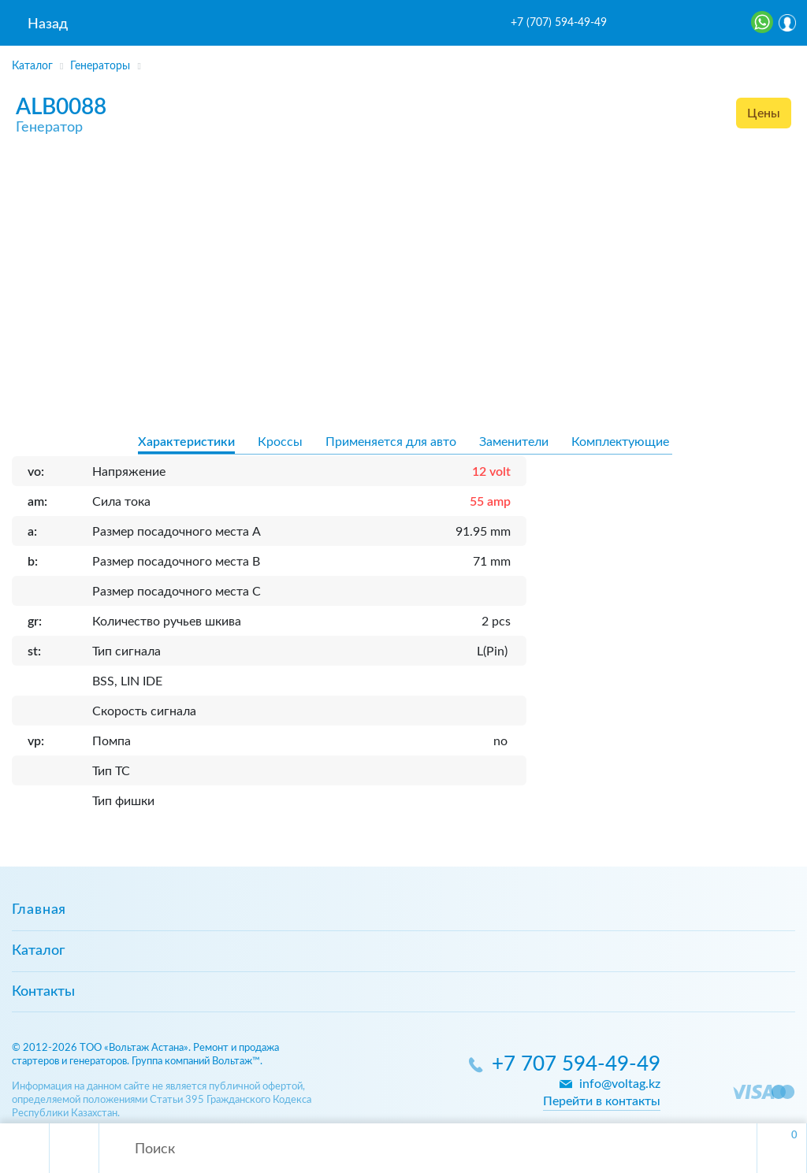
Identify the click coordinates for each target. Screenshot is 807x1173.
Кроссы (280, 442)
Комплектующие (620, 442)
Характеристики (186, 442)
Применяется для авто (390, 442)
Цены (763, 113)
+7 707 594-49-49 (576, 1064)
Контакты (43, 992)
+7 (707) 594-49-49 (559, 22)
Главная (39, 910)
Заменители (514, 442)
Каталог (38, 951)
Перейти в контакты (601, 1101)
